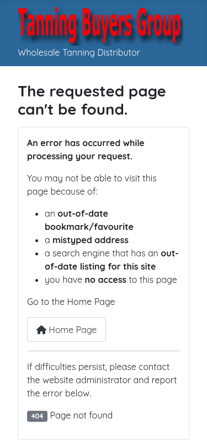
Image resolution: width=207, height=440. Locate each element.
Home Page (66, 329)
